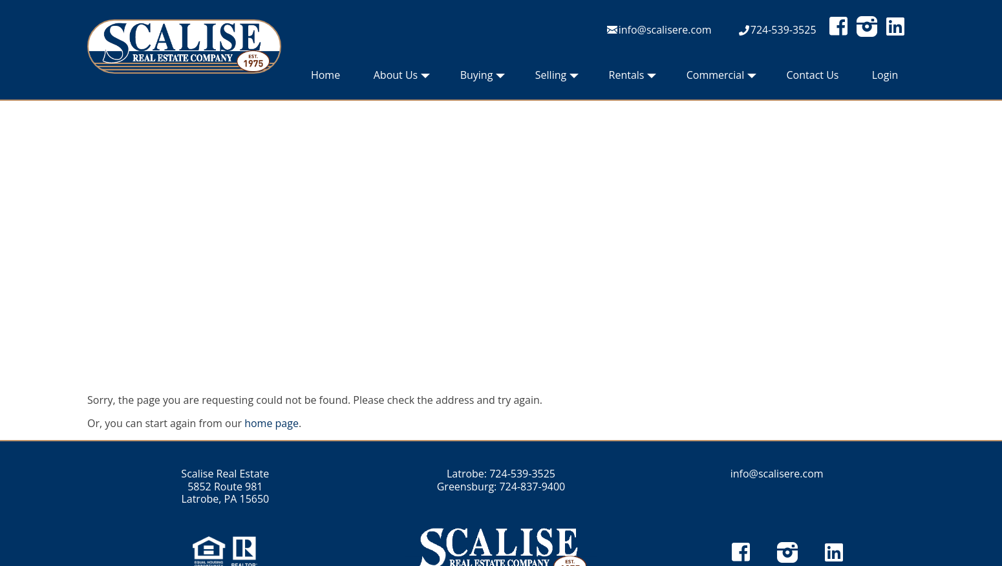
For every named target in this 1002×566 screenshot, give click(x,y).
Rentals (633, 78)
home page (271, 423)
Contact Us (813, 75)
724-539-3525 (783, 30)
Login (885, 75)
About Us (402, 78)
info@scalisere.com (665, 30)
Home (325, 75)
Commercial (721, 78)
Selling (557, 78)
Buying (483, 78)
